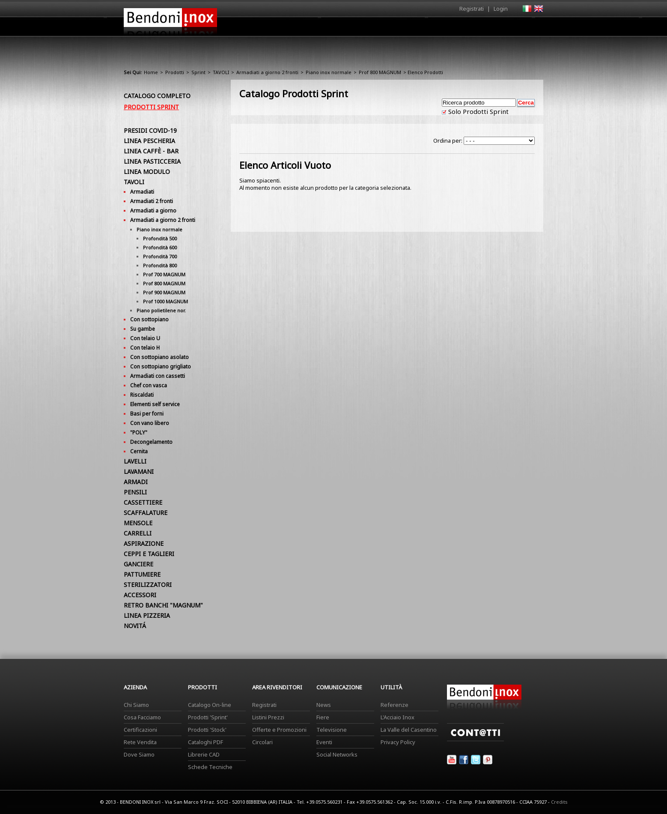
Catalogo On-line (209, 705)
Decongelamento (151, 442)
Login (501, 8)
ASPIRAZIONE (144, 543)
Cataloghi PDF (205, 742)
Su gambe (142, 328)
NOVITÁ (135, 626)
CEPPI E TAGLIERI (149, 554)
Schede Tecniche (210, 767)
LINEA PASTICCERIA (152, 161)
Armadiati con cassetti (157, 376)
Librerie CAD (204, 754)
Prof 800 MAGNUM (380, 72)
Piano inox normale (328, 72)
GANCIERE (138, 564)
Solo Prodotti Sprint (478, 111)
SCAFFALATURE (145, 513)
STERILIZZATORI (148, 585)
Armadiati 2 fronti (151, 201)
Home (285, 26)
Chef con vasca (148, 385)
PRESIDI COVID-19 (150, 130)
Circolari (262, 742)
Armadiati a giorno (153, 210)
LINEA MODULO (147, 172)
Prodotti (353, 28)
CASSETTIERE (143, 502)
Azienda (318, 28)
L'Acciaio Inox (397, 717)
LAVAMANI (139, 471)
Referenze (394, 705)
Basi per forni (147, 413)
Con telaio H (145, 347)
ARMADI (136, 482)
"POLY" (138, 432)
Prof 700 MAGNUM (164, 274)
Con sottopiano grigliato (160, 366)
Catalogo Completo (157, 96)
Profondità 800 (160, 265)
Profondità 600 (160, 247)
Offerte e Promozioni (279, 729)
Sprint (198, 72)
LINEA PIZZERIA (147, 615)
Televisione (331, 729)
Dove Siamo (139, 754)
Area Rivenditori (400, 28)
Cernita (139, 451)
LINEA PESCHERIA (149, 141)
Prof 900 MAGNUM (164, 292)
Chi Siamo (136, 705)
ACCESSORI (140, 595)
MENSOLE (138, 523)
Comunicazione (456, 28)
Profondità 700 (160, 256)
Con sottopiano (149, 319)
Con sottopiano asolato (159, 357)
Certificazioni (140, 729)
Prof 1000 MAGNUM (165, 301)
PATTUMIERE (142, 574)
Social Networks (336, 754)
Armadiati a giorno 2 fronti (267, 72)
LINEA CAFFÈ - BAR (151, 151)
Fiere (322, 717)
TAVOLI (221, 72)
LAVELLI (135, 461)
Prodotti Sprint (151, 107)
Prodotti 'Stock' (207, 729)
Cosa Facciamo (142, 717)
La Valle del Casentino (409, 729)
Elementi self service (155, 404)
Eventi (324, 742)
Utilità (499, 28)
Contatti (531, 26)
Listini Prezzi (268, 717)
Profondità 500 (160, 238)
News (323, 705)
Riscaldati (142, 394)
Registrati (471, 8)
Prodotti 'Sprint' (208, 717)
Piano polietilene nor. (161, 310)
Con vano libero (149, 423)
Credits (559, 802)
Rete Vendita (140, 742)
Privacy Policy (398, 742)
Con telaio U (145, 338)
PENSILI (135, 492)
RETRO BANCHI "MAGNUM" (163, 605)
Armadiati (142, 191)
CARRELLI (138, 533)
